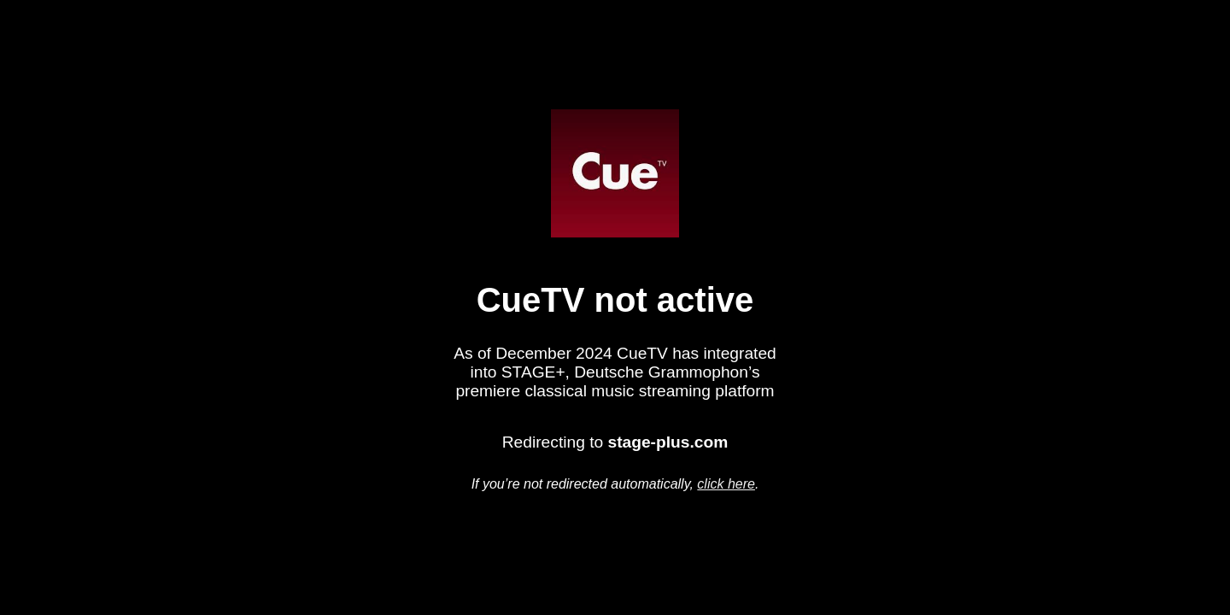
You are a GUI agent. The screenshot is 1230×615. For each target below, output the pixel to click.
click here (726, 484)
